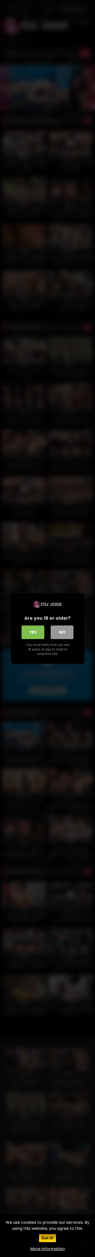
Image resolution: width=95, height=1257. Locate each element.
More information (47, 1249)
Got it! (47, 1238)
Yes (33, 632)
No (62, 632)
